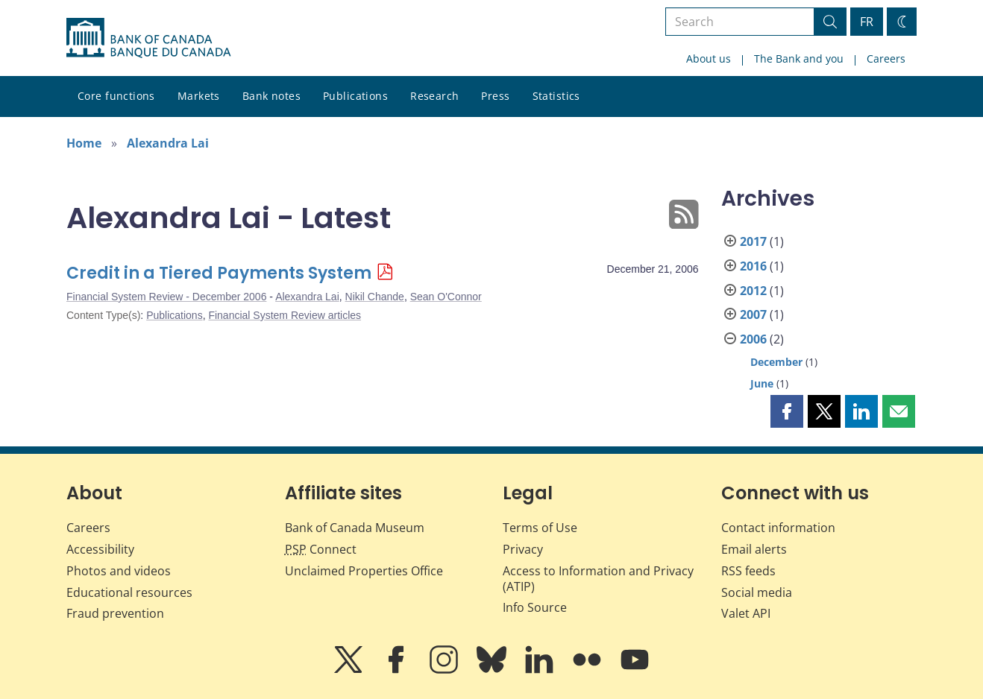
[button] (786, 411)
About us (708, 58)
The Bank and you (799, 58)
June (761, 383)
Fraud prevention (115, 613)
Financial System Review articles (284, 315)
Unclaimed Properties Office (364, 571)
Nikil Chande (374, 297)
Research (434, 96)
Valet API (745, 613)
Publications (355, 96)
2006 (753, 339)
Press (495, 96)
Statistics (556, 96)
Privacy (523, 549)
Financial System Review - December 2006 (166, 297)
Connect (321, 549)
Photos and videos (118, 571)
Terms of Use (540, 527)
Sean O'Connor (446, 297)
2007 (753, 314)
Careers (886, 58)
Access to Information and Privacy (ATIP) (598, 579)
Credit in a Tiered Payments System (218, 273)
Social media (756, 592)
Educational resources (129, 592)
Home (83, 143)
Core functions (116, 96)
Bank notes (271, 96)
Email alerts (754, 549)
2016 (753, 266)
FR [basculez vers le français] (866, 21)
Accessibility (100, 549)
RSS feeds (748, 571)
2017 (753, 241)
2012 (753, 290)
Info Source (535, 607)
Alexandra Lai (168, 143)
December (776, 362)
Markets (199, 96)
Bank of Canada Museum (354, 527)
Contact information (778, 527)
